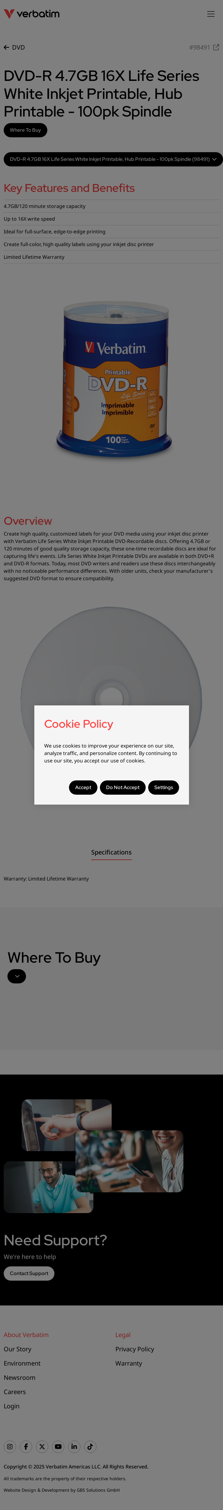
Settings (163, 787)
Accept (83, 787)
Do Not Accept (122, 787)
